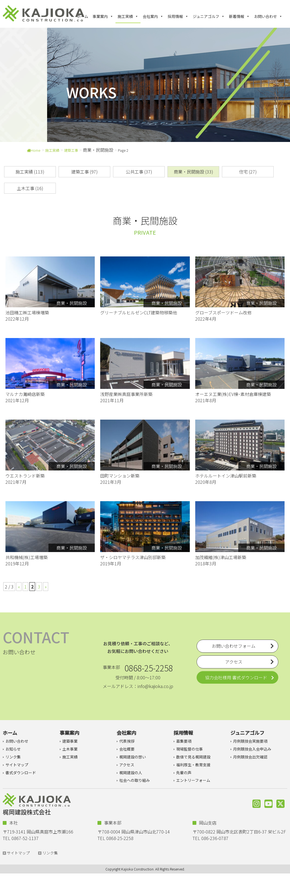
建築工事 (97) (84, 171)
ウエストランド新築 (25, 475)
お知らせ (13, 749)
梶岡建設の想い (132, 757)
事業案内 (103, 16)
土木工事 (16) (30, 188)
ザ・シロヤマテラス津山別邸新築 (133, 557)
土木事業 (70, 749)
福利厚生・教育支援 (193, 764)
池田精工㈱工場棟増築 (27, 312)
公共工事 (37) (139, 171)
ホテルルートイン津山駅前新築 (225, 475)
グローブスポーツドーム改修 (223, 312)
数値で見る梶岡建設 (193, 757)
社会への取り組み (134, 780)
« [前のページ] (19, 586)
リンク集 (13, 757)
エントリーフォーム (193, 780)
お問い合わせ (268, 16)
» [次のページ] (46, 586)
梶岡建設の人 (130, 772)
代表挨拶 (127, 741)
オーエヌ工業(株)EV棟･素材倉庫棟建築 (233, 394)
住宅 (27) (248, 171)
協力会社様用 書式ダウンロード (236, 677)
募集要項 (183, 741)
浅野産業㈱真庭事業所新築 (126, 394)
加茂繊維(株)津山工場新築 (220, 557)
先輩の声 (183, 772)
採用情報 (178, 16)
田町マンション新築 (119, 475)
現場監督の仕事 (189, 749)
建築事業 (70, 741)
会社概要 (127, 749)
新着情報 (239, 16)
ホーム (82, 16)
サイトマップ (16, 764)
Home (34, 150)
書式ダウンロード (20, 772)
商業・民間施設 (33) (193, 171)
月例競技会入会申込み (252, 749)
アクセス (126, 764)
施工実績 (128, 16)
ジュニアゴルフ (209, 16)
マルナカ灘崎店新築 (25, 394)
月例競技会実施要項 (250, 741)
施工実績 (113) (30, 171)
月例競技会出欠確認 (250, 757)
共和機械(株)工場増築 (26, 557)
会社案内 (153, 16)
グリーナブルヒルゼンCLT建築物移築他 (138, 312)
